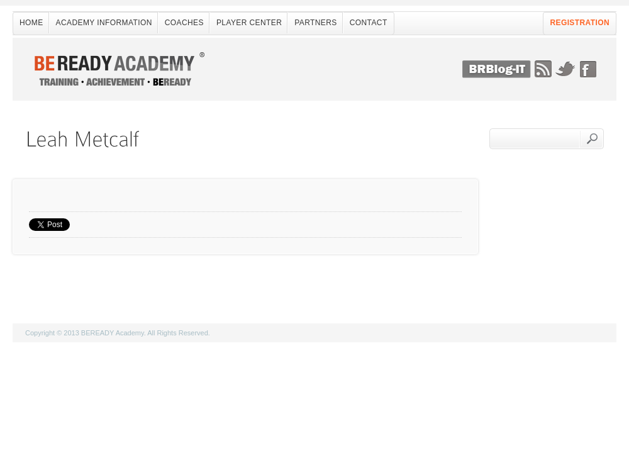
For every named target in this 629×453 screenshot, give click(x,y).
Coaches (184, 22)
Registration (580, 22)
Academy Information (104, 22)
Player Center (249, 22)
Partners (315, 22)
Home (31, 22)
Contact (368, 22)
